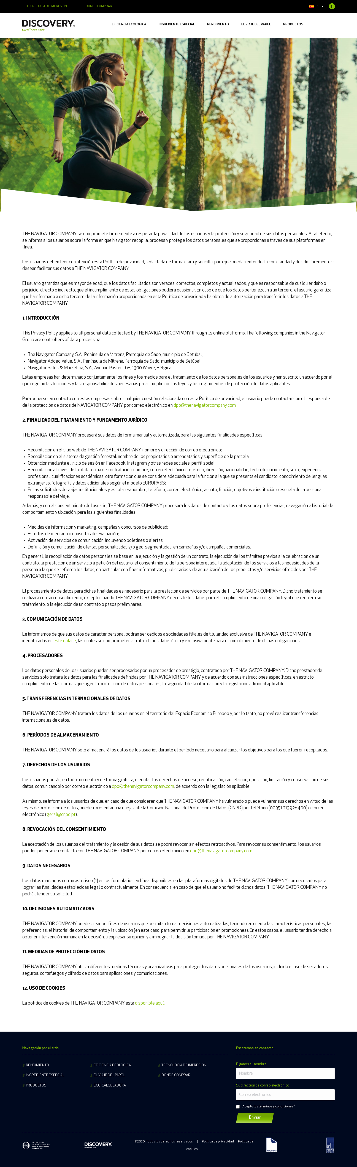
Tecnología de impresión (183, 1065)
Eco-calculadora (110, 1085)
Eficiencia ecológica (112, 1065)
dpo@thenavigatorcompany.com (143, 786)
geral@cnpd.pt (61, 814)
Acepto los (267, 1106)
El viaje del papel (109, 1075)
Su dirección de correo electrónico (262, 1085)
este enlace (64, 641)
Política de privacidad (218, 1141)
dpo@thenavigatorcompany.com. (205, 405)
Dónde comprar (175, 1075)
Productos (36, 1085)
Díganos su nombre (251, 1064)
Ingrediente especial (45, 1075)
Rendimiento (37, 1065)
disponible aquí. (150, 1003)
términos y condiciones (276, 1106)
